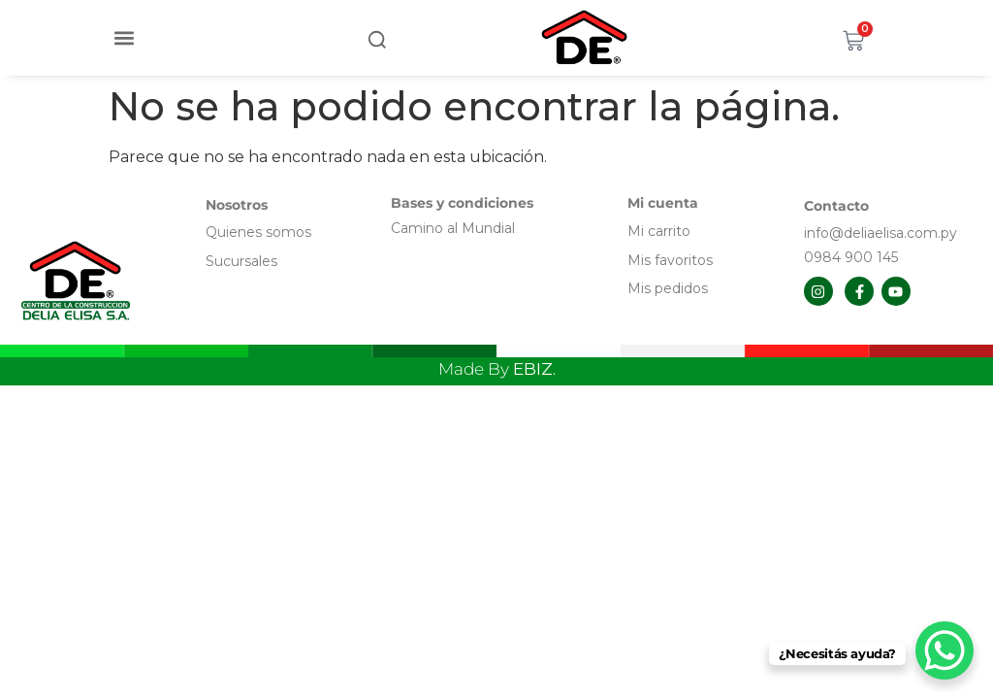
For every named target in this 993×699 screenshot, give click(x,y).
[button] (125, 37)
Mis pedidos (667, 288)
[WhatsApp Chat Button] (944, 650)
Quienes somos (258, 232)
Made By (497, 369)
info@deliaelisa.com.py (880, 233)
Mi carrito (660, 231)
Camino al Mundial (453, 228)
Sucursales (241, 261)
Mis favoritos (670, 260)
